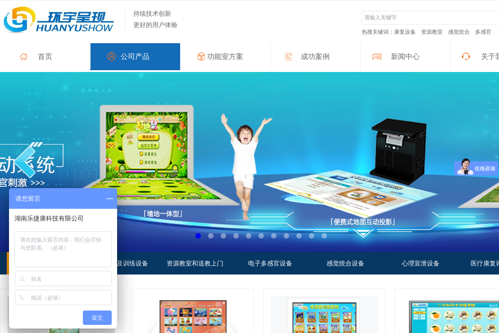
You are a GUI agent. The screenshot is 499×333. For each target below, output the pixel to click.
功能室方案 (225, 56)
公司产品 (135, 56)
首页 (45, 56)
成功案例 (315, 56)
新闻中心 (405, 56)
